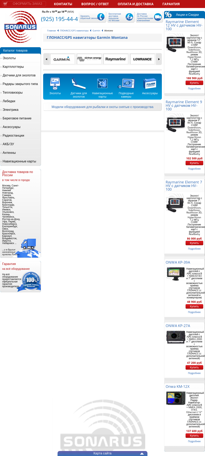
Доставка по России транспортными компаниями (145, 17)
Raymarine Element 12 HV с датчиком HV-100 (184, 25)
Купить (194, 82)
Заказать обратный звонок (89, 17)
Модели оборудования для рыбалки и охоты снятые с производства (102, 107)
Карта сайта (102, 453)
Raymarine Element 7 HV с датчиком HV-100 (184, 186)
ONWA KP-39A (178, 262)
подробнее (194, 88)
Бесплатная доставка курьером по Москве (115, 17)
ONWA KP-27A (178, 325)
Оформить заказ (27, 3)
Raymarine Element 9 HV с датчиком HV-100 (184, 105)
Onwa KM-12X (177, 386)
